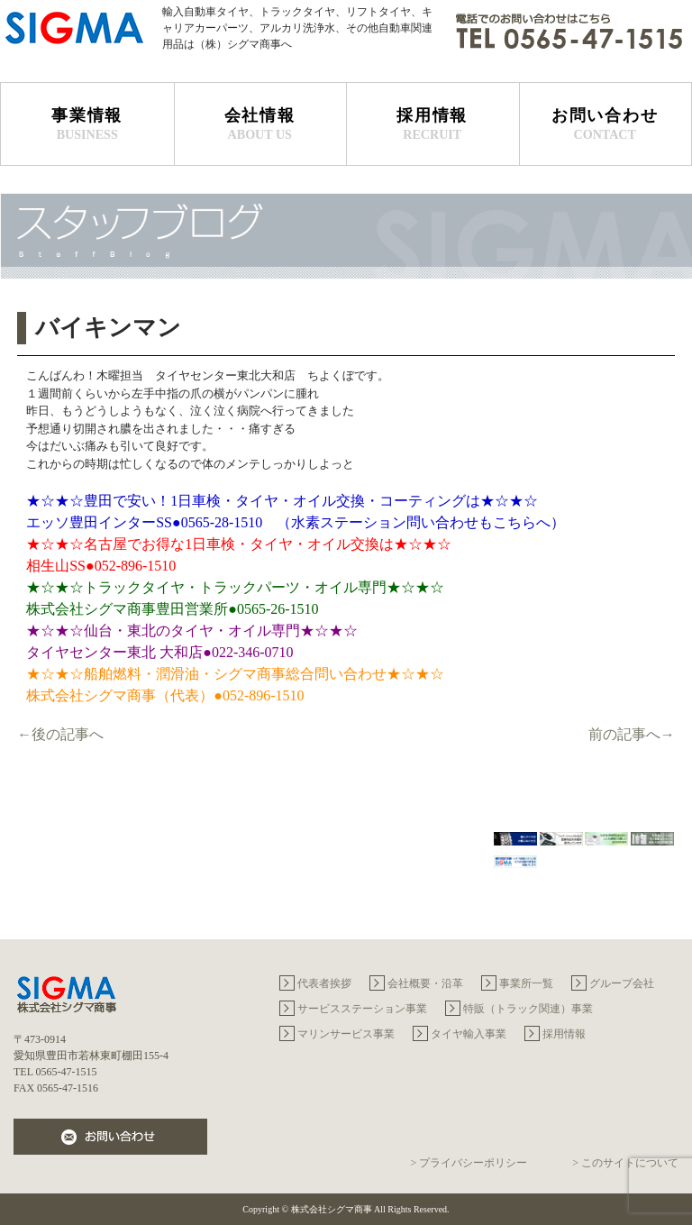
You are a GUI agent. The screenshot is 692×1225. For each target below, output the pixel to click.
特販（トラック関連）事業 (528, 1008)
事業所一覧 (526, 983)
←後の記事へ (60, 734)
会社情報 (260, 124)
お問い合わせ (605, 124)
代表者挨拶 (324, 983)
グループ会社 (621, 983)
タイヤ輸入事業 (468, 1034)
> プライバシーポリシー (468, 1162)
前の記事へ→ (631, 734)
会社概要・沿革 (425, 983)
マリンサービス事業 (346, 1034)
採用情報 (432, 124)
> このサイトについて (625, 1162)
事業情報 (87, 124)
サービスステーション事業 (362, 1008)
